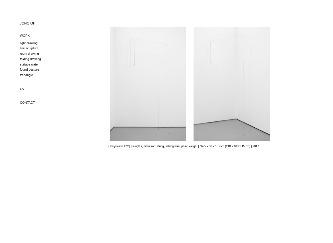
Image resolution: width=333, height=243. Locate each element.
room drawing (29, 53)
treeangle (26, 75)
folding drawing (30, 59)
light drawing (29, 43)
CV (22, 89)
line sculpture (29, 48)
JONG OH (28, 23)
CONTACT (27, 102)
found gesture (29, 69)
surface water (29, 64)
